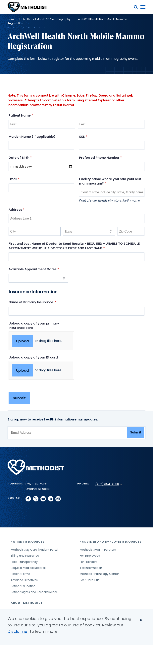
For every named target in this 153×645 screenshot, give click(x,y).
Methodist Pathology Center (99, 574)
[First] (42, 124)
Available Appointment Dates (38, 269)
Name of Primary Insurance (40, 302)
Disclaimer (18, 631)
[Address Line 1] (76, 218)
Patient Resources (28, 542)
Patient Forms (20, 574)
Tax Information (91, 568)
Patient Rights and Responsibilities (34, 592)
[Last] (111, 124)
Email (21, 179)
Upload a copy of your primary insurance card (34, 325)
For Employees (90, 556)
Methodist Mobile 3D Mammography (46, 19)
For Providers (88, 562)
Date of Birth (28, 157)
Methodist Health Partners (98, 550)
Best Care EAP (89, 580)
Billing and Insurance (25, 556)
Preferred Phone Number (108, 157)
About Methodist (27, 603)
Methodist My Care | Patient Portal (34, 550)
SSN (91, 136)
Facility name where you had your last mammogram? (110, 181)
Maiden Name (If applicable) (32, 136)
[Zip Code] (131, 231)
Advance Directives (24, 580)
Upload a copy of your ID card (33, 357)
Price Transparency (24, 562)
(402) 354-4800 (108, 484)
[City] (35, 231)
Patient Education (23, 586)
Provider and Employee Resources (111, 542)
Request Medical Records (28, 568)
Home (12, 19)
